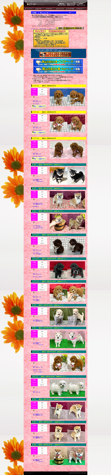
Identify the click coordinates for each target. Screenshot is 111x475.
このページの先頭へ (81, 469)
